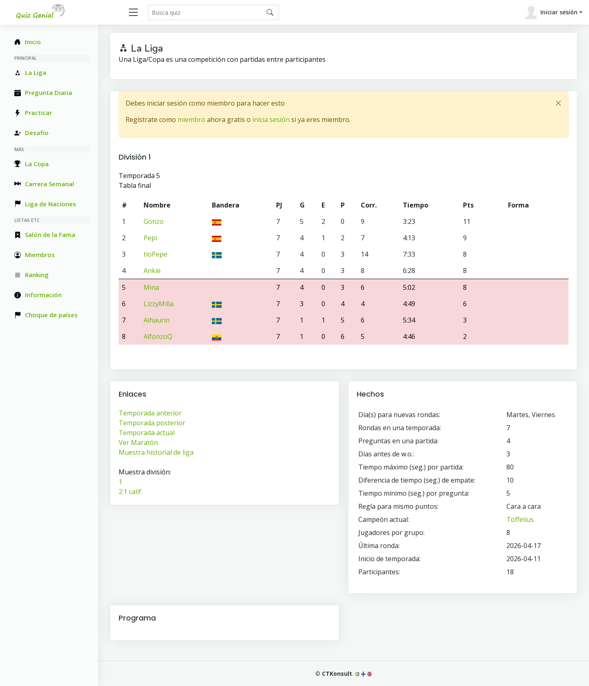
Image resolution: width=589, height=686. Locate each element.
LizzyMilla (158, 303)
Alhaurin (157, 320)
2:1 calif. (130, 491)
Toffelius (520, 519)
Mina (151, 287)
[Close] (558, 103)
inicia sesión (271, 119)
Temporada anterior (150, 412)
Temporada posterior (152, 422)
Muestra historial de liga (156, 452)
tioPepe (155, 254)
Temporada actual (147, 432)
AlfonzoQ (158, 336)
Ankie (152, 270)
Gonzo (154, 221)
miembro (191, 119)
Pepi (150, 237)
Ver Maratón (138, 442)
